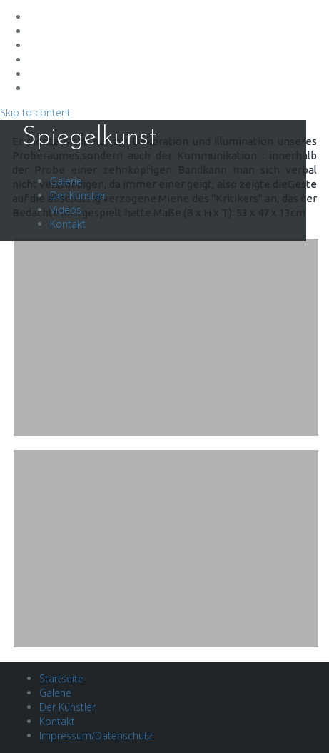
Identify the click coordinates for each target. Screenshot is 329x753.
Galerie (66, 181)
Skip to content (35, 112)
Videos (65, 209)
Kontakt (68, 224)
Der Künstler (78, 195)
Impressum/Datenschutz (96, 735)
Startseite (61, 678)
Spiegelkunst (89, 138)
